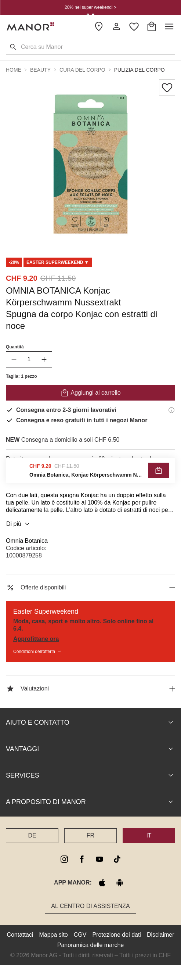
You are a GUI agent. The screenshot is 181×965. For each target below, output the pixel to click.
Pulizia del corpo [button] (139, 70)
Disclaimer (160, 935)
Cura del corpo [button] (82, 70)
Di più (19, 524)
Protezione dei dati (116, 935)
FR (90, 835)
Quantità (15, 346)
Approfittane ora (36, 639)
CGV (80, 935)
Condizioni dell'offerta (37, 651)
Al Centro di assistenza (90, 906)
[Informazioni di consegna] (171, 410)
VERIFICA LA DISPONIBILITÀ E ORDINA (90, 475)
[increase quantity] (44, 359)
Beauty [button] (40, 70)
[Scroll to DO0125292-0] (57, 262)
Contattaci (20, 935)
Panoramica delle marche (90, 945)
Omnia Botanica (27, 541)
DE (32, 835)
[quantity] (29, 359)
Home (13, 70)
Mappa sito (53, 935)
